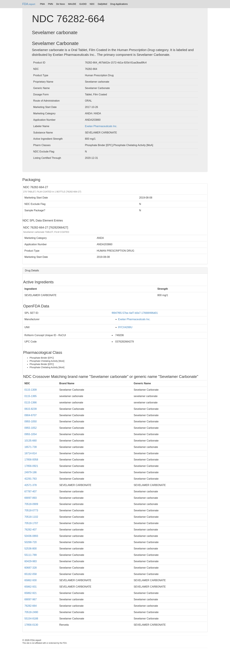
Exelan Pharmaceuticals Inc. (101, 126)
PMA (42, 4)
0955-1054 (30, 434)
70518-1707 (31, 523)
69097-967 (30, 599)
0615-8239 (30, 409)
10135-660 (30, 440)
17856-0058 (31, 459)
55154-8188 (31, 618)
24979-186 (30, 472)
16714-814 (30, 453)
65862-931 (30, 586)
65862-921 (30, 593)
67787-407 (30, 491)
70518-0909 (31, 504)
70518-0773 (31, 510)
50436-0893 (31, 536)
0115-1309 (30, 389)
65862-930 (30, 580)
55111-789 (30, 555)
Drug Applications (119, 4)
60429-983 (30, 561)
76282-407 (30, 529)
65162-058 (30, 574)
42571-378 (30, 485)
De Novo (60, 4)
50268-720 (30, 542)
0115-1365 (30, 396)
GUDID (83, 4)
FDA (28, 4)
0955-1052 (30, 428)
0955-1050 (30, 421)
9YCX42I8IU (125, 327)
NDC (92, 4)
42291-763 (30, 478)
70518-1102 (31, 516)
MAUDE (72, 4)
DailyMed (102, 4)
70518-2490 (31, 612)
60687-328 (30, 567)
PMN (50, 4)
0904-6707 (30, 415)
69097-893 (30, 498)
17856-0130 (31, 624)
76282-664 (30, 605)
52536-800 (30, 548)
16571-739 (30, 447)
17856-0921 (31, 466)
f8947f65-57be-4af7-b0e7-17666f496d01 (135, 313)
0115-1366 (30, 402)
